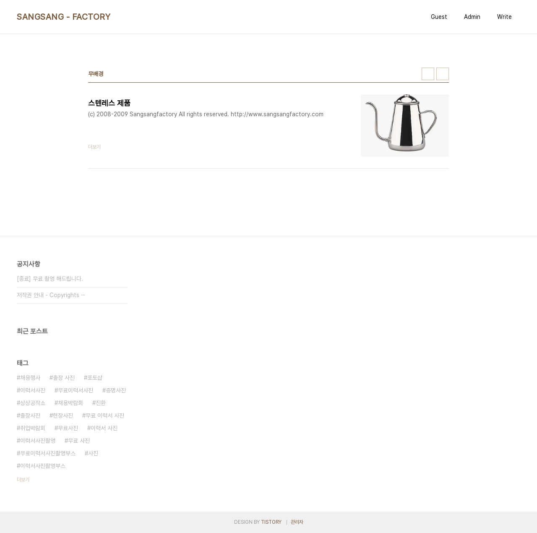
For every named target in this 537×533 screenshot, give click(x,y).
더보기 (23, 480)
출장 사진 (64, 377)
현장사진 (63, 415)
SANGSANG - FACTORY (63, 17)
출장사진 (30, 415)
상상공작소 (32, 403)
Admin (472, 16)
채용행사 (30, 377)
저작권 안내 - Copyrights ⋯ (51, 295)
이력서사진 (32, 390)
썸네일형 (428, 74)
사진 (93, 453)
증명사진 (116, 390)
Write (504, 16)
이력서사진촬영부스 (42, 465)
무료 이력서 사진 (105, 415)
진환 (101, 403)
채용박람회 (70, 403)
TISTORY (271, 522)
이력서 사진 (104, 428)
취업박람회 (32, 428)
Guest (439, 16)
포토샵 (94, 377)
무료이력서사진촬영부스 (48, 453)
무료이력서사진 (75, 390)
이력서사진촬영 (37, 440)
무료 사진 (79, 440)
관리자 (297, 522)
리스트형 (442, 74)
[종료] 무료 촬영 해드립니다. (50, 278)
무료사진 (68, 428)
